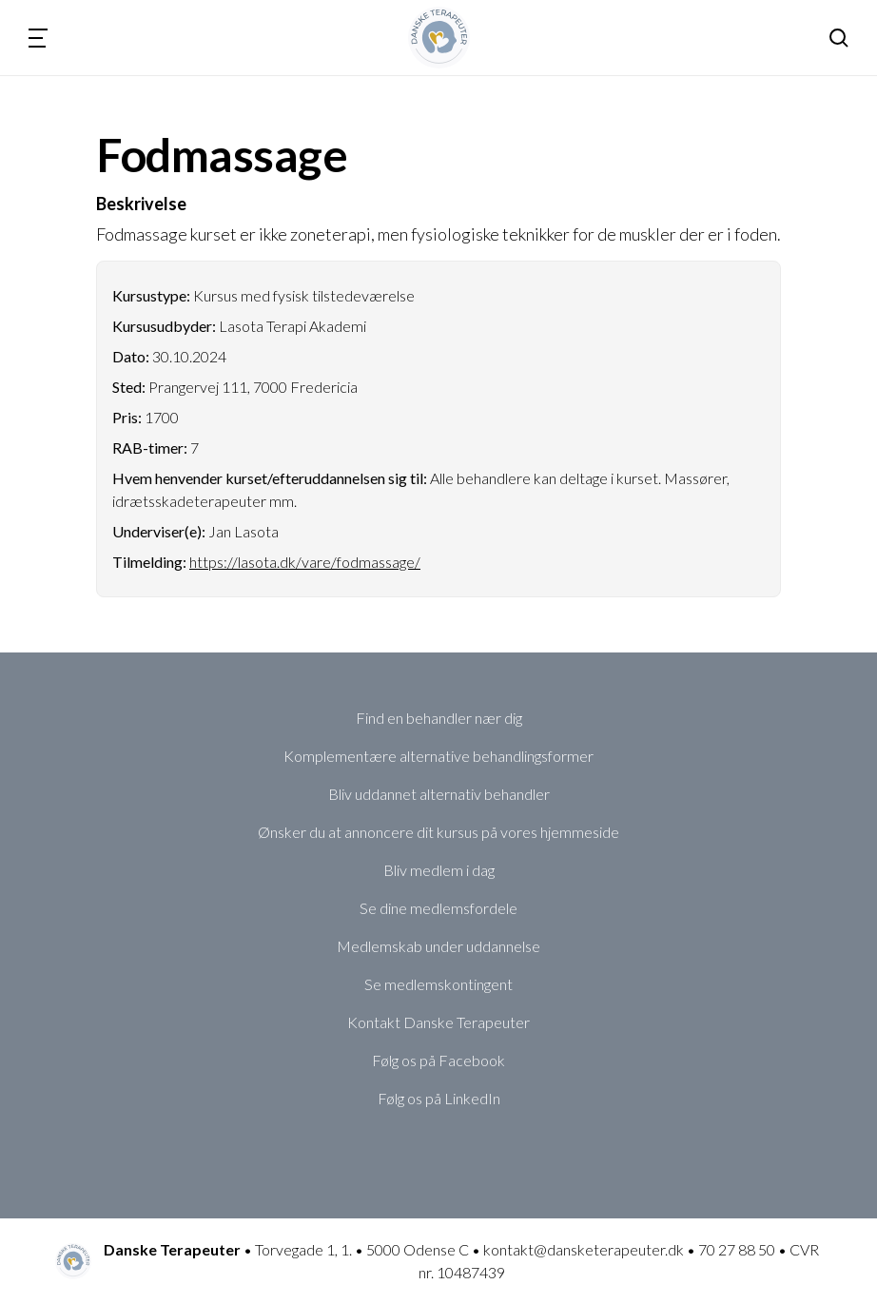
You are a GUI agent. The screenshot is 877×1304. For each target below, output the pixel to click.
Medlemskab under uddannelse (438, 946)
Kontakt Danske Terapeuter (438, 1022)
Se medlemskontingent (438, 984)
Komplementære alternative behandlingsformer (438, 756)
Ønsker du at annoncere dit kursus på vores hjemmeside (438, 832)
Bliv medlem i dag (439, 870)
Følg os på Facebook (438, 1060)
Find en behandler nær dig (439, 718)
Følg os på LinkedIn (439, 1098)
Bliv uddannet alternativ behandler (439, 794)
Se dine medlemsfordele (438, 908)
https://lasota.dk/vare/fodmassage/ (304, 562)
